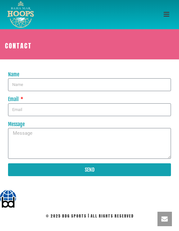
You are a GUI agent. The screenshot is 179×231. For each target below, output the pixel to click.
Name (13, 74)
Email (14, 99)
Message (16, 124)
